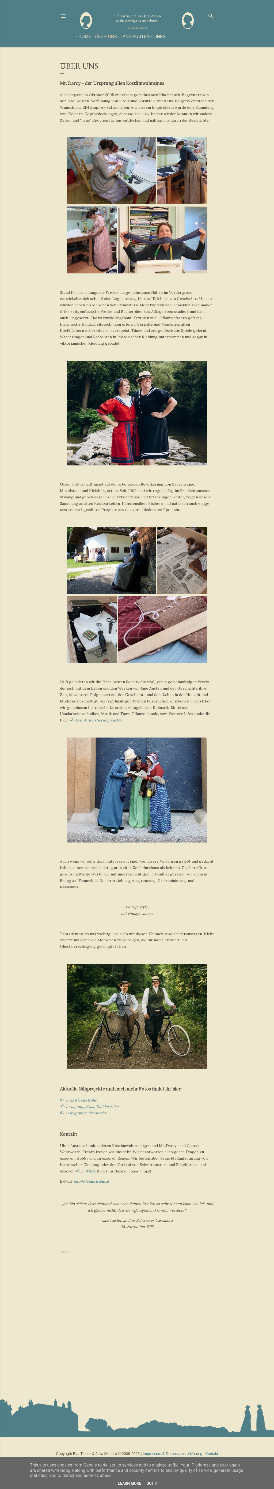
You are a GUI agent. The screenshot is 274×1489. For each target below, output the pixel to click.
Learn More (129, 1483)
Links (157, 36)
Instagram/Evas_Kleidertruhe (92, 1106)
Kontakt (211, 1454)
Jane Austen (132, 36)
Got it (152, 1483)
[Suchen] (211, 15)
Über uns (103, 36)
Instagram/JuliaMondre (86, 1113)
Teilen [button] (65, 1251)
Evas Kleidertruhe (81, 1100)
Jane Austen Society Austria (98, 720)
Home (82, 36)
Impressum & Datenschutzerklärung (173, 1454)
